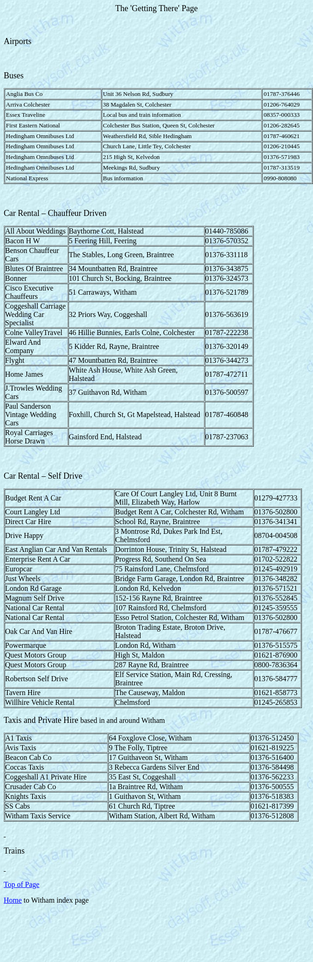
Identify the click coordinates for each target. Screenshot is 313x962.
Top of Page (21, 884)
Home (13, 900)
